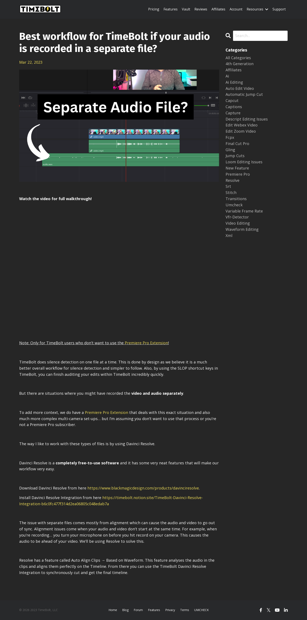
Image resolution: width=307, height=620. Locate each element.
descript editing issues (247, 119)
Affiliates (218, 9)
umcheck (234, 204)
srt (228, 186)
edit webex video (242, 125)
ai (227, 76)
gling (230, 149)
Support (279, 9)
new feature (237, 168)
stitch (231, 192)
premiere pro (238, 174)
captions (234, 106)
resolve (232, 180)
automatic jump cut (244, 94)
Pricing (153, 9)
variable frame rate (244, 211)
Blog (125, 610)
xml (229, 235)
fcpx (230, 137)
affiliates (234, 69)
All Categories (238, 57)
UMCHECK (201, 610)
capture (233, 112)
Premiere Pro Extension (146, 342)
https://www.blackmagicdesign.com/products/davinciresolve (143, 488)
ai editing (234, 82)
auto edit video (240, 88)
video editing (238, 223)
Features (171, 9)
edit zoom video (241, 131)
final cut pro (237, 143)
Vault (186, 9)
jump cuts (235, 155)
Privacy (170, 610)
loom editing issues (244, 161)
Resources (257, 9)
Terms (184, 610)
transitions (236, 198)
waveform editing (242, 229)
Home (113, 610)
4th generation (239, 63)
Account (236, 9)
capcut (232, 100)
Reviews (200, 9)
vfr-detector (237, 217)
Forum (138, 610)
